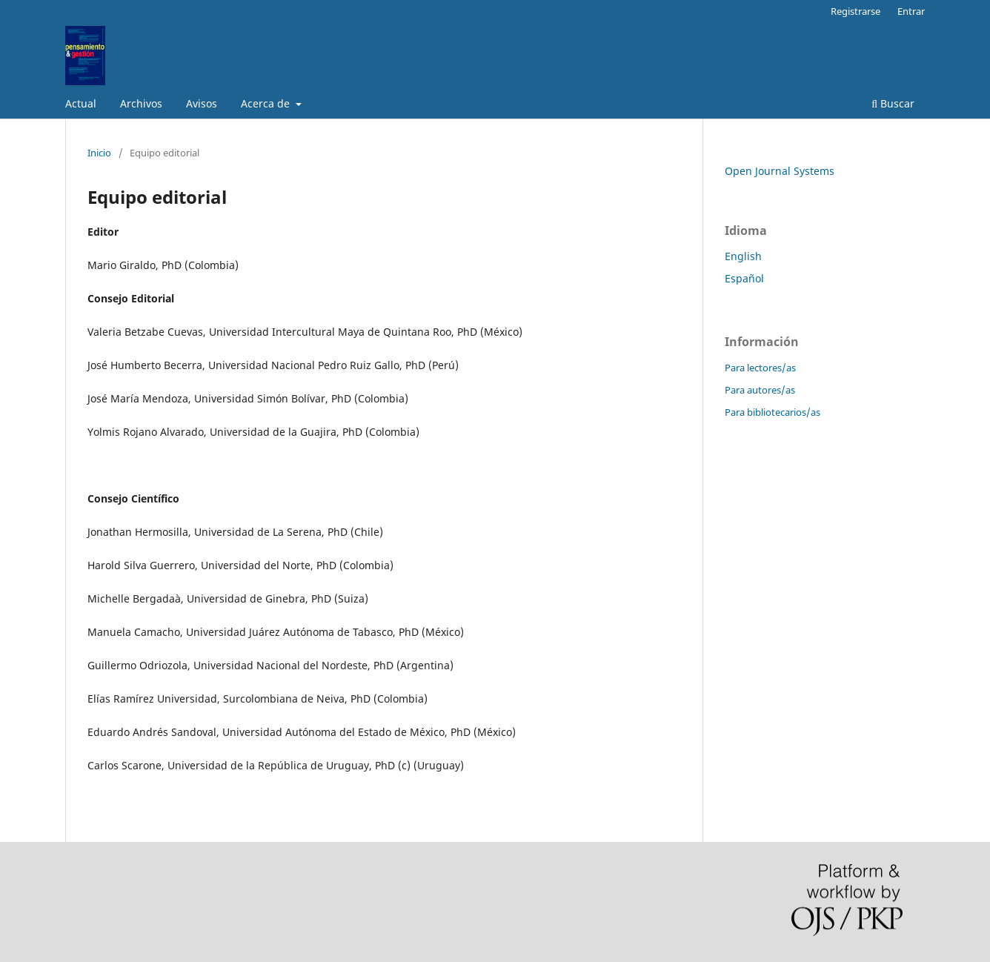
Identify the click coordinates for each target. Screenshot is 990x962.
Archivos (141, 103)
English (743, 256)
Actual (80, 103)
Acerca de (267, 103)
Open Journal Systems (779, 171)
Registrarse (855, 11)
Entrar (911, 11)
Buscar (892, 103)
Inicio (99, 152)
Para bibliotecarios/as (772, 412)
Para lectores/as (760, 367)
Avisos (201, 103)
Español (744, 278)
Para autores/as (760, 390)
